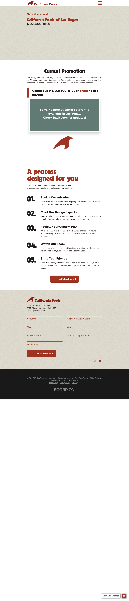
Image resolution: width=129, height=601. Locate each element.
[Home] (42, 3)
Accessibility (53, 383)
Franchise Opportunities (78, 335)
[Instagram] (100, 361)
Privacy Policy (65, 383)
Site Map (75, 383)
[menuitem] (53, 383)
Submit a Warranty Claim (78, 319)
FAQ (29, 327)
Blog (68, 327)
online (84, 91)
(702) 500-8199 (38, 24)
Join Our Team (34, 335)
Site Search (32, 344)
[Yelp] (95, 361)
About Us (31, 319)
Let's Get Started (67, 279)
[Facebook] (90, 361)
